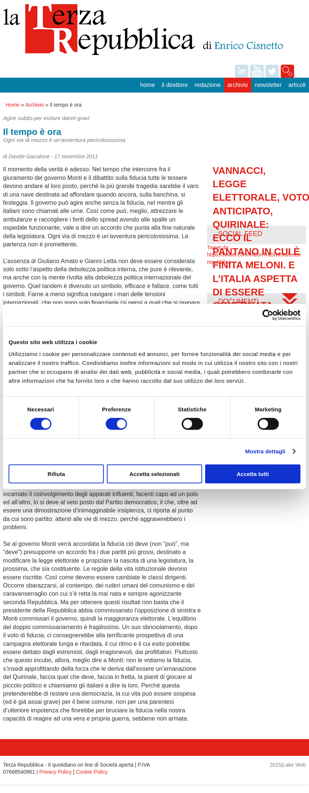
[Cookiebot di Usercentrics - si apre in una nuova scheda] (267, 315)
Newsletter (268, 85)
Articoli (297, 85)
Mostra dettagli (265, 451)
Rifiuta (56, 473)
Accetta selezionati (154, 473)
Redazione (207, 85)
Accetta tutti (252, 473)
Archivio (237, 85)
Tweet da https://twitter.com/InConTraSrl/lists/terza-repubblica (254, 255)
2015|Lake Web (288, 765)
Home (147, 85)
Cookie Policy (92, 772)
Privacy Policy (55, 772)
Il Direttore (175, 85)
